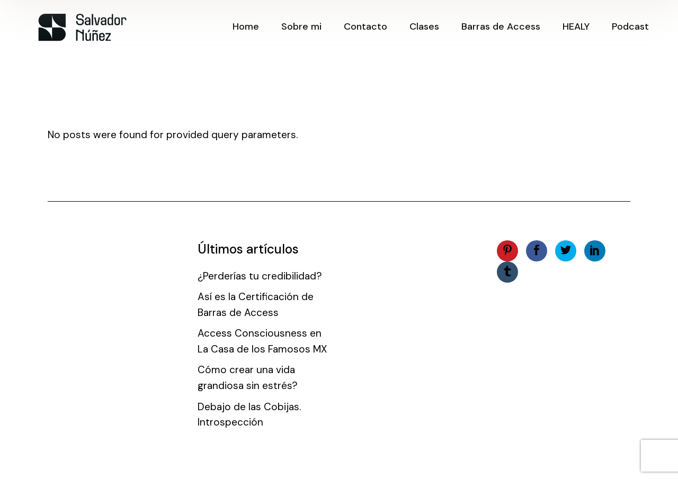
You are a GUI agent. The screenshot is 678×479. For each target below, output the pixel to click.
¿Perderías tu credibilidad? (260, 276)
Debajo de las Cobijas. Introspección (249, 414)
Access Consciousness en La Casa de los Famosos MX (262, 341)
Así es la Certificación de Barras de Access (256, 304)
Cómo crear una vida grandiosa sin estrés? (248, 377)
